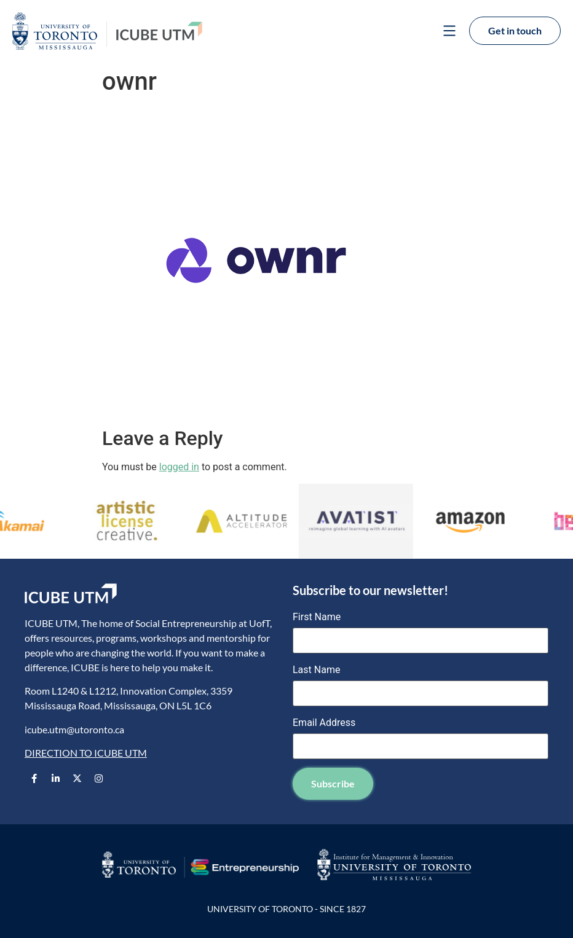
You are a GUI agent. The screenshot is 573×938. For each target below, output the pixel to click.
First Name (317, 617)
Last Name (316, 670)
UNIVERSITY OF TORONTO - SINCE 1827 (286, 909)
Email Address (324, 723)
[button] (449, 32)
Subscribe (333, 783)
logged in (179, 467)
